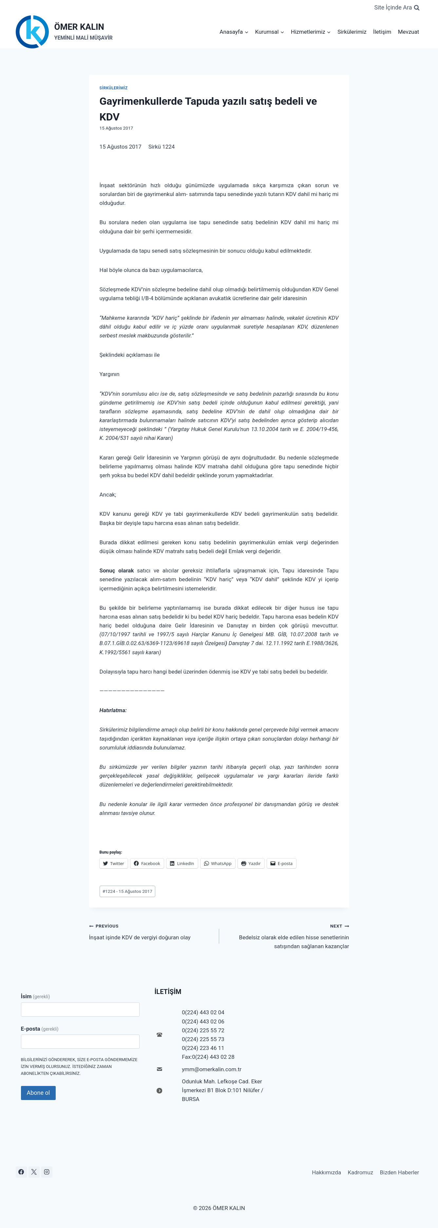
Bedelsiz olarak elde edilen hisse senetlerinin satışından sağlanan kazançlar (287, 935)
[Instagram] (46, 1172)
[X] (34, 1172)
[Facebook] (21, 1172)
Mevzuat (408, 31)
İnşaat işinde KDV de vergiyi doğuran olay (151, 931)
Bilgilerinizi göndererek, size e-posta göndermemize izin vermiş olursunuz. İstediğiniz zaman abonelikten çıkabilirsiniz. (79, 1066)
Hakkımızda (326, 1172)
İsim (35, 996)
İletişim (382, 31)
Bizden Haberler (399, 1172)
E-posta (40, 1028)
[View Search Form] (396, 7)
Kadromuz (360, 1172)
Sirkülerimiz (352, 31)
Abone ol (38, 1092)
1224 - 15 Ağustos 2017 (127, 891)
